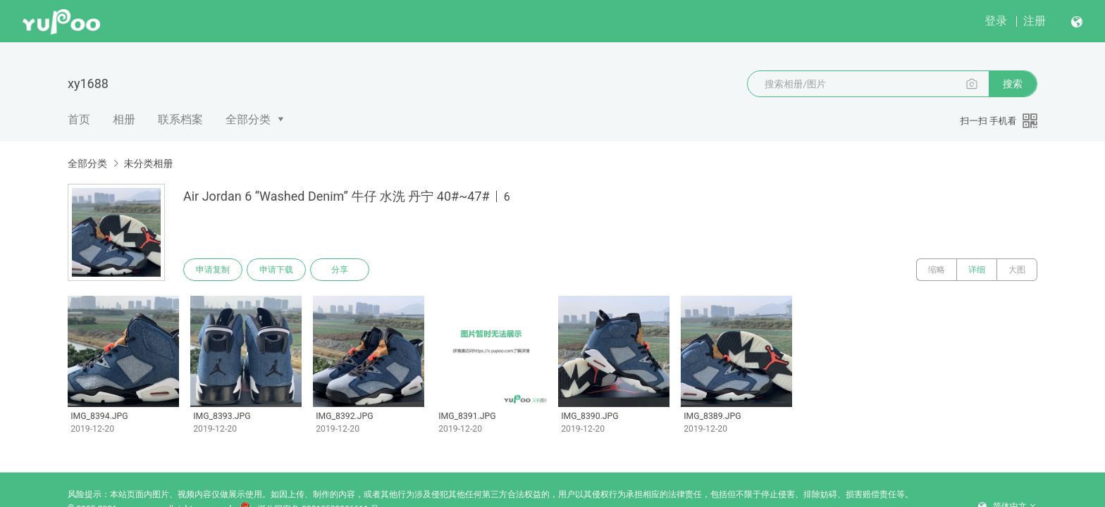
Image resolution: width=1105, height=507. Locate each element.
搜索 (1013, 83)
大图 (1016, 270)
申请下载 (276, 270)
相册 (124, 119)
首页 (79, 119)
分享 (339, 270)
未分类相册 (148, 163)
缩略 (936, 270)
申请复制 (213, 270)
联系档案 (180, 119)
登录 (995, 20)
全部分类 (248, 119)
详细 (976, 270)
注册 (1034, 20)
